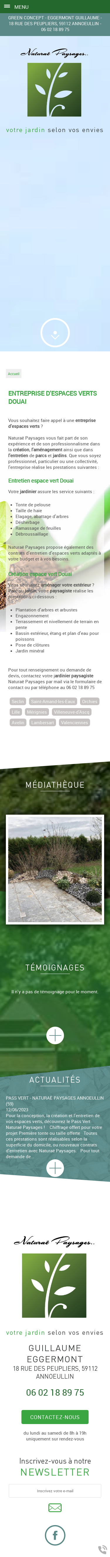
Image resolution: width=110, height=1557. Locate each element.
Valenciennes (74, 722)
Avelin (18, 722)
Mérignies (37, 712)
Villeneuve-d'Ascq (71, 712)
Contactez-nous (55, 1417)
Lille (16, 712)
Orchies (89, 701)
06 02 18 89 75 (55, 29)
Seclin (18, 701)
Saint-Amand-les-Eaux (53, 701)
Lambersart (42, 722)
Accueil (13, 373)
